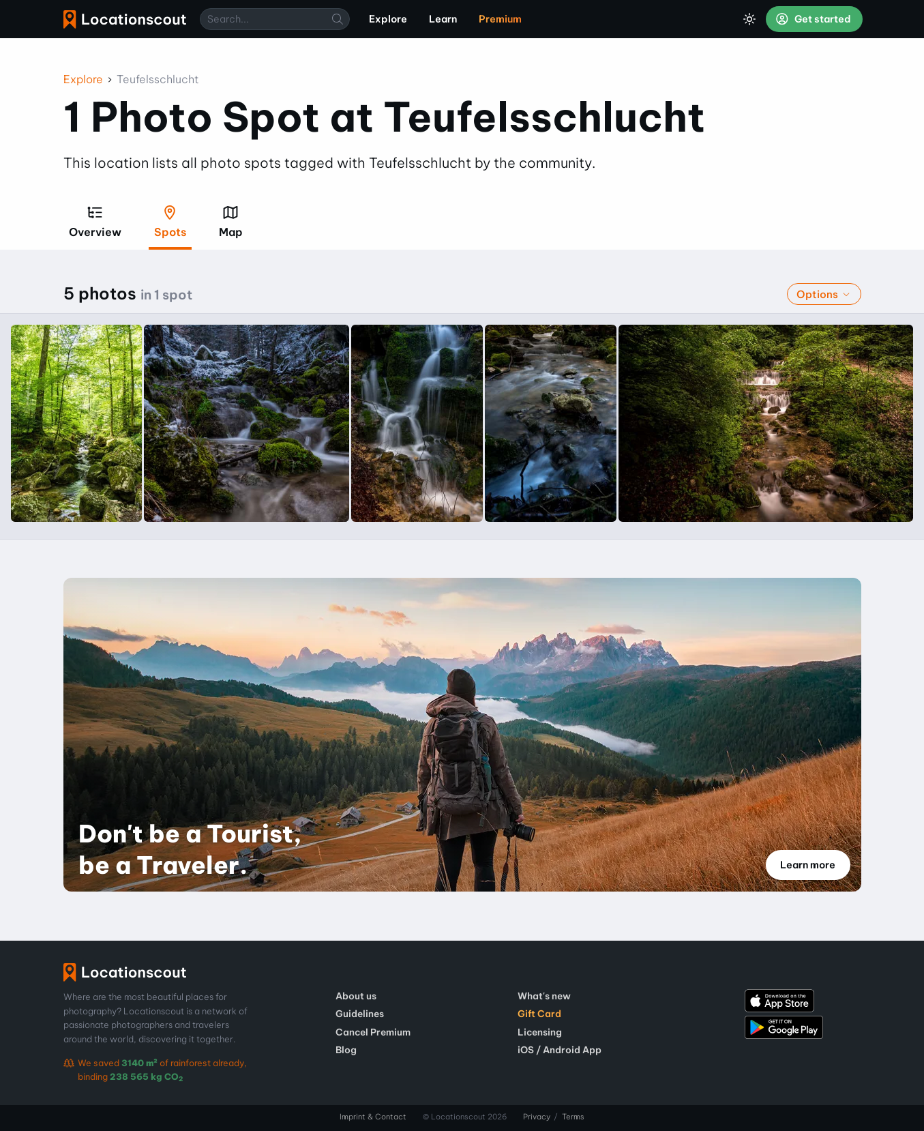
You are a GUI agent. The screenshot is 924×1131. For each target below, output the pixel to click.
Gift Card (539, 1014)
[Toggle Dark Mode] (749, 19)
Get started (813, 19)
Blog (346, 1050)
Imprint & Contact (373, 1116)
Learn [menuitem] (443, 19)
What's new (544, 996)
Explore (83, 79)
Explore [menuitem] (388, 19)
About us (356, 996)
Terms (573, 1116)
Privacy (536, 1116)
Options (824, 294)
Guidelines (360, 1014)
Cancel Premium (373, 1032)
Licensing (540, 1032)
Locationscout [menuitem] (124, 19)
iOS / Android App (559, 1050)
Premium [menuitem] (500, 19)
